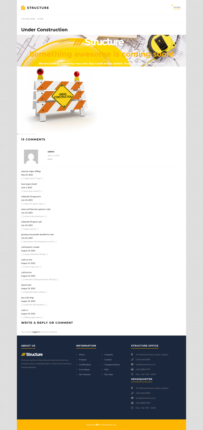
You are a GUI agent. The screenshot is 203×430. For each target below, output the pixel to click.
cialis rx (24, 310)
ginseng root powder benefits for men (37, 234)
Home (177, 7)
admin (51, 151)
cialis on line (26, 259)
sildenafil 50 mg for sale (31, 221)
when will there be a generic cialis (35, 209)
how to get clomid (29, 184)
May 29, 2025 (27, 175)
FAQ (106, 369)
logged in (36, 332)
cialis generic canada (30, 247)
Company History (112, 364)
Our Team (108, 374)
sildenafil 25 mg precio (31, 196)
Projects (82, 359)
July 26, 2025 (27, 238)
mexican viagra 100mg (30, 171)
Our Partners (85, 374)
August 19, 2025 (28, 250)
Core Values (84, 369)
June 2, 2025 (26, 187)
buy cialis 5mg (27, 297)
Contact (108, 359)
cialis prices (26, 272)
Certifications (85, 364)
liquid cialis (26, 285)
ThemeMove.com (108, 425)
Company (108, 354)
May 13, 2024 (53, 155)
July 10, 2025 (27, 200)
